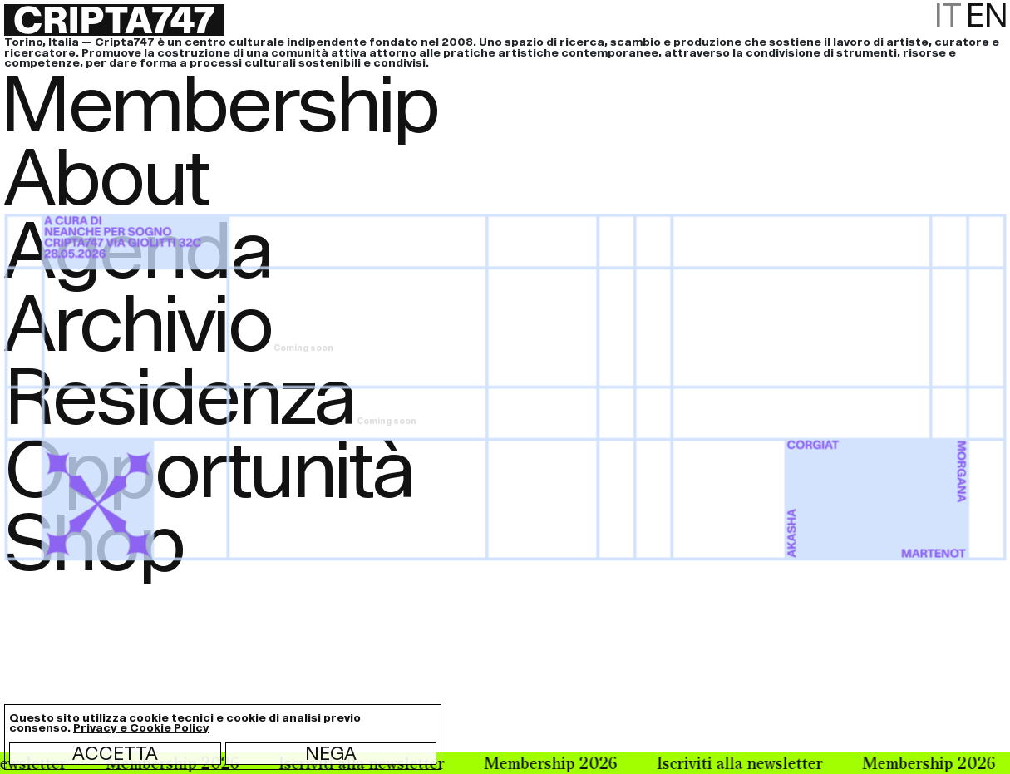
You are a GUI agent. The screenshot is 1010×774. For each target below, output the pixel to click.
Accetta (115, 753)
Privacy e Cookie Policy (141, 728)
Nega (331, 753)
